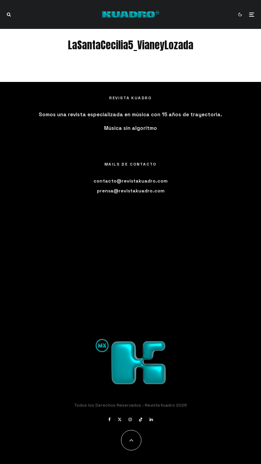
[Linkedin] (151, 419)
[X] (119, 419)
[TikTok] (140, 419)
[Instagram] (130, 419)
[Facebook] (109, 419)
